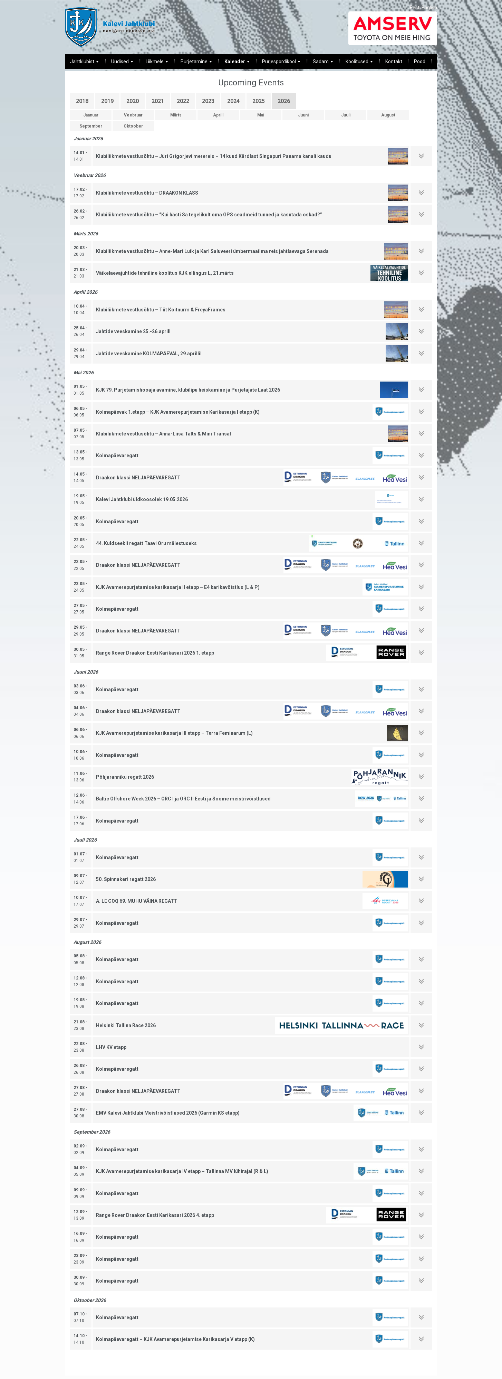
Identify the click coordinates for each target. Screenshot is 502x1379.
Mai (260, 115)
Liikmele (154, 63)
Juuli (345, 115)
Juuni (303, 115)
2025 (258, 101)
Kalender (234, 63)
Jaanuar (90, 115)
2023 (208, 101)
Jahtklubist (81, 63)
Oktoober (133, 126)
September (90, 126)
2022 (183, 101)
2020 (132, 101)
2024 (233, 101)
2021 (158, 101)
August (388, 115)
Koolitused (356, 63)
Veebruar (133, 115)
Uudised (119, 63)
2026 (284, 101)
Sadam (320, 63)
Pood (419, 61)
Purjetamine (193, 63)
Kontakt (393, 61)
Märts (176, 115)
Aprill (218, 115)
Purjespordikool (278, 63)
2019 (107, 101)
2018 (82, 101)
